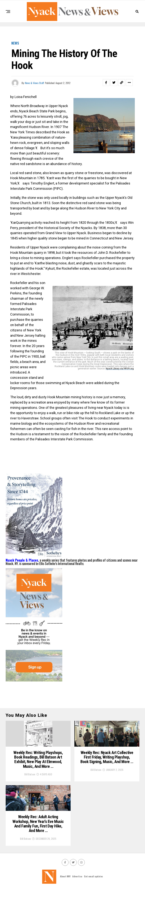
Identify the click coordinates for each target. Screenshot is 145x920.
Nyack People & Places (22, 560)
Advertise (77, 907)
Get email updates (93, 907)
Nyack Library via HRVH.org (120, 368)
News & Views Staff (34, 83)
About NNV (65, 907)
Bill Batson (29, 792)
